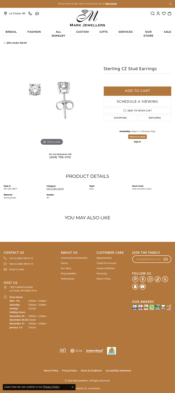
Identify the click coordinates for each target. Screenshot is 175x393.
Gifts (103, 32)
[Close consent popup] (72, 387)
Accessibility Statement (118, 370)
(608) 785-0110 (60, 157)
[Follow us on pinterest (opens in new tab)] (135, 279)
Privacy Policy (69, 370)
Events (64, 263)
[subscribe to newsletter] (166, 259)
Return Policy (103, 278)
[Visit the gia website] (76, 350)
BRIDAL (11, 32)
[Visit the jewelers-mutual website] (94, 350)
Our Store (148, 33)
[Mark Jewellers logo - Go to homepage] (87, 18)
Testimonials (67, 278)
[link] (14, 13)
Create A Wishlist (105, 268)
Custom (82, 32)
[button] (152, 13)
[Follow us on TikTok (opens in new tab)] (158, 279)
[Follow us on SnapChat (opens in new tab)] (135, 287)
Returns (155, 118)
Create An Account (106, 263)
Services (125, 32)
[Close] (170, 4)
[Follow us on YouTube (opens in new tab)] (143, 287)
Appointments (104, 257)
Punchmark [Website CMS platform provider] (94, 388)
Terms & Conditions (91, 370)
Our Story (66, 268)
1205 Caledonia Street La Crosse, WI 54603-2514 (23, 288)
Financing (101, 273)
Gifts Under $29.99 (16, 42)
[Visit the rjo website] (63, 350)
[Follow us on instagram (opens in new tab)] (150, 279)
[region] (52, 98)
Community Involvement (74, 257)
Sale (167, 32)
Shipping (120, 118)
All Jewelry (58, 33)
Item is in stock (137, 136)
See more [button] (111, 4)
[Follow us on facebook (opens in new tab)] (143, 279)
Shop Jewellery (68, 273)
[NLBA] (111, 350)
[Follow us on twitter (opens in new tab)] (165, 279)
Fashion (34, 32)
